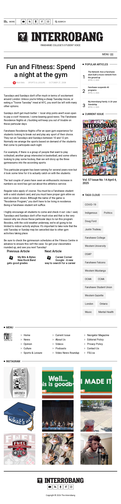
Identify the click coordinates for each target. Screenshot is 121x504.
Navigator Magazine (96, 335)
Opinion (26, 344)
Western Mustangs (95, 270)
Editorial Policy (94, 339)
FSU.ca (89, 352)
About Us (59, 339)
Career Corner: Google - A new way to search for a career (60, 260)
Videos (58, 344)
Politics (108, 212)
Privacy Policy (93, 344)
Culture (26, 348)
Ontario (104, 303)
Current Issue (61, 335)
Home (25, 335)
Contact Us (91, 348)
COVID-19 (90, 204)
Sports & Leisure (36, 82)
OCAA (88, 279)
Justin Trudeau (93, 229)
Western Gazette (94, 295)
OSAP (88, 254)
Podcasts (59, 348)
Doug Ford (90, 221)
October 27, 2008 (57, 82)
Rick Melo (20, 82)
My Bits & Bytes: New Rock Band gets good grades (21, 260)
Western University (95, 245)
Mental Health (106, 312)
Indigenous (91, 212)
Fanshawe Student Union (98, 287)
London (89, 303)
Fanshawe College (95, 237)
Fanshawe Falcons (95, 262)
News (25, 339)
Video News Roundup (66, 352)
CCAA (101, 279)
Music (88, 312)
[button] (108, 54)
